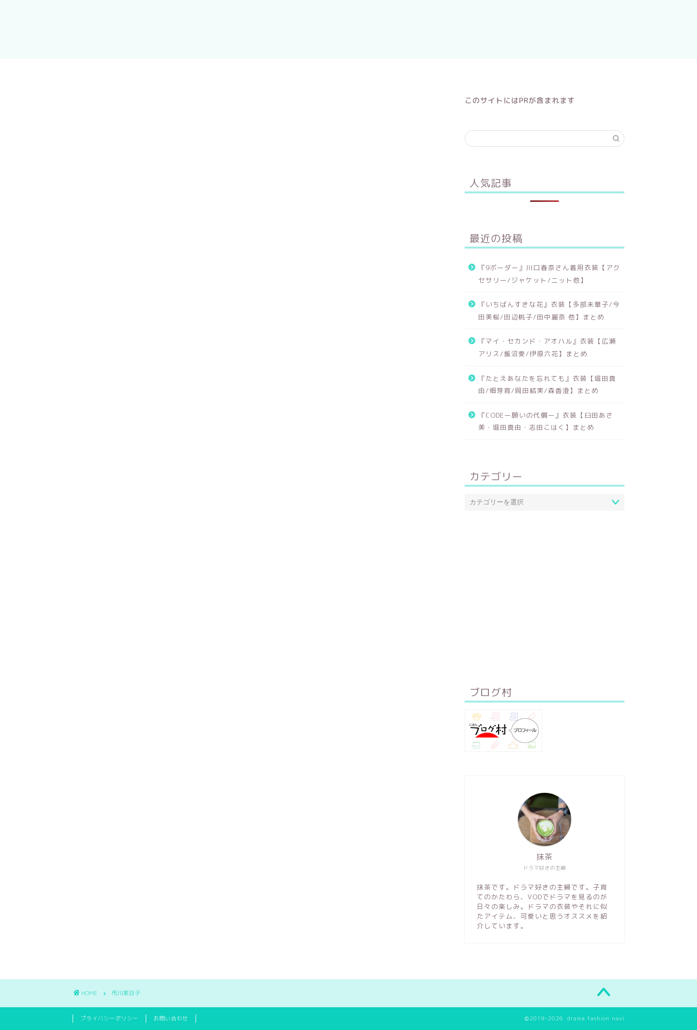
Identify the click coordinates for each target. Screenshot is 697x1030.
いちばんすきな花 (398, 70)
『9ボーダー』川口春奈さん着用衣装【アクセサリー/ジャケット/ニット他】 (549, 274)
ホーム (223, 70)
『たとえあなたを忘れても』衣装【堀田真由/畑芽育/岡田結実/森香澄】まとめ (547, 384)
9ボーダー (468, 70)
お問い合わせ (170, 1018)
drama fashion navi (349, 29)
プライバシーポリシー (109, 1018)
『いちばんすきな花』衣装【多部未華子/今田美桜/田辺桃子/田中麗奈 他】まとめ (549, 310)
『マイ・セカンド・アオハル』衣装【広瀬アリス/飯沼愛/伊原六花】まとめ (547, 347)
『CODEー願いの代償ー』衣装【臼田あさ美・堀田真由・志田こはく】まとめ (545, 421)
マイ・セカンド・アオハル (301, 70)
